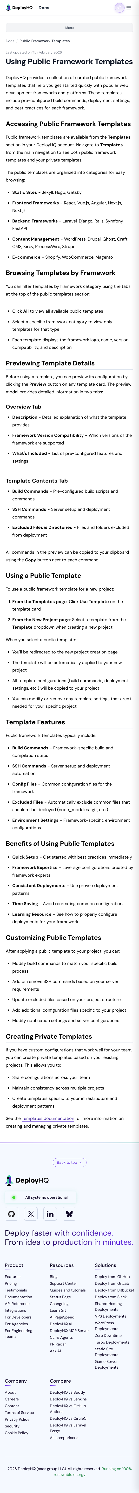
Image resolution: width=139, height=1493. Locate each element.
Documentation (18, 1296)
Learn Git (58, 1310)
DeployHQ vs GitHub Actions (68, 1408)
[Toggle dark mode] (120, 8)
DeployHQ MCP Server (69, 1330)
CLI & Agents (61, 1337)
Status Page (60, 1296)
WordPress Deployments (106, 1325)
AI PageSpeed (62, 1317)
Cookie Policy (16, 1432)
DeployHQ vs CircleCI (68, 1418)
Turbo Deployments (112, 1342)
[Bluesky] (69, 1214)
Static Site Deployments (106, 1351)
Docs (10, 41)
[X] (31, 1214)
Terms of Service (19, 1412)
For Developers (18, 1317)
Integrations (15, 1310)
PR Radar (58, 1344)
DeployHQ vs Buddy (67, 1392)
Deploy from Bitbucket (114, 1290)
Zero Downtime (108, 1335)
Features (12, 1276)
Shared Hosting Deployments (108, 1306)
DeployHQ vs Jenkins (68, 1399)
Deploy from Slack (111, 1296)
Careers (12, 1399)
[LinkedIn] (50, 1214)
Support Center (63, 1283)
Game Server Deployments (106, 1364)
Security (12, 1426)
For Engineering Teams (18, 1333)
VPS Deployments (110, 1316)
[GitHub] (11, 1214)
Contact (12, 1405)
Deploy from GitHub (112, 1276)
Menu (69, 28)
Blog (54, 1276)
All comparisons (64, 1437)
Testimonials (16, 1290)
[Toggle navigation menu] (129, 7)
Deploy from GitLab (112, 1283)
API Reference (17, 1303)
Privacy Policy (17, 1419)
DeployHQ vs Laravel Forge (68, 1428)
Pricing (11, 1283)
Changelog (59, 1303)
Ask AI (55, 1350)
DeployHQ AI (61, 1323)
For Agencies (16, 1323)
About (10, 1392)
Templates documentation (48, 1118)
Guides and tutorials (68, 1290)
